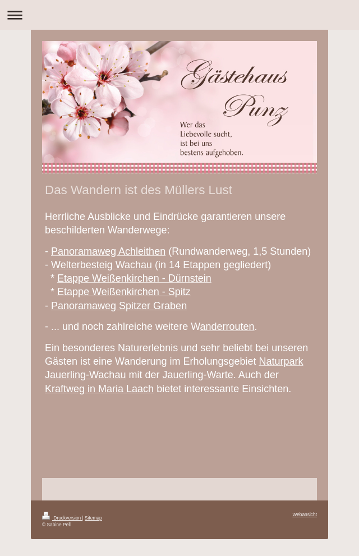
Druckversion (62, 518)
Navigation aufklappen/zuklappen (179, 15)
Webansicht (304, 514)
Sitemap (93, 518)
